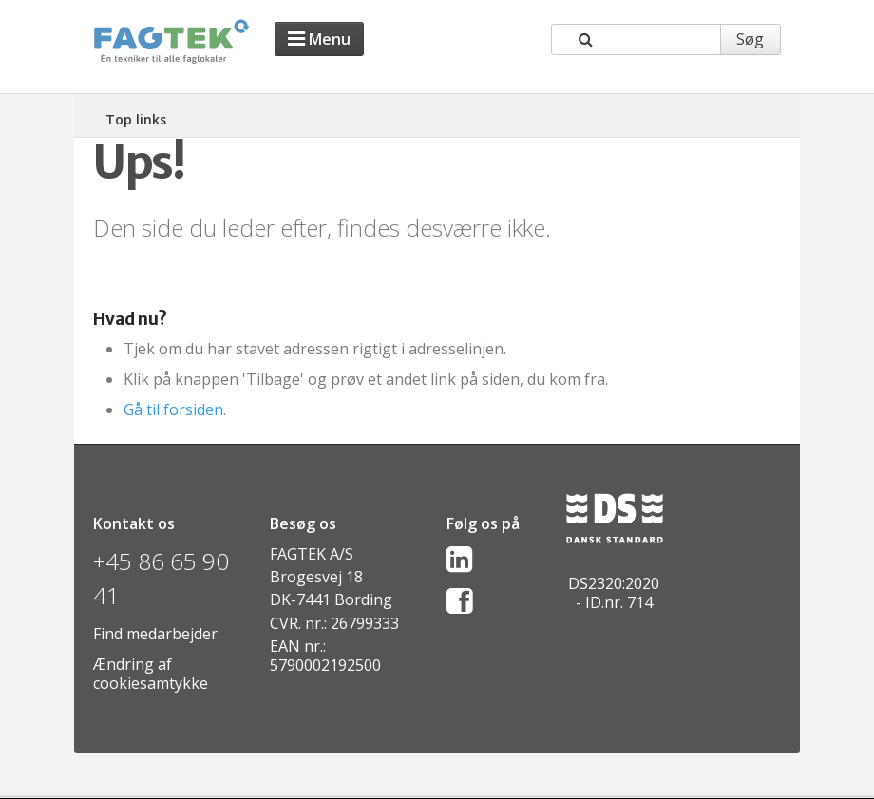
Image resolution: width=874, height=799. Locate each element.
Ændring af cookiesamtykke (150, 674)
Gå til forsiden (173, 409)
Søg (750, 39)
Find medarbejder (155, 633)
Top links (135, 119)
